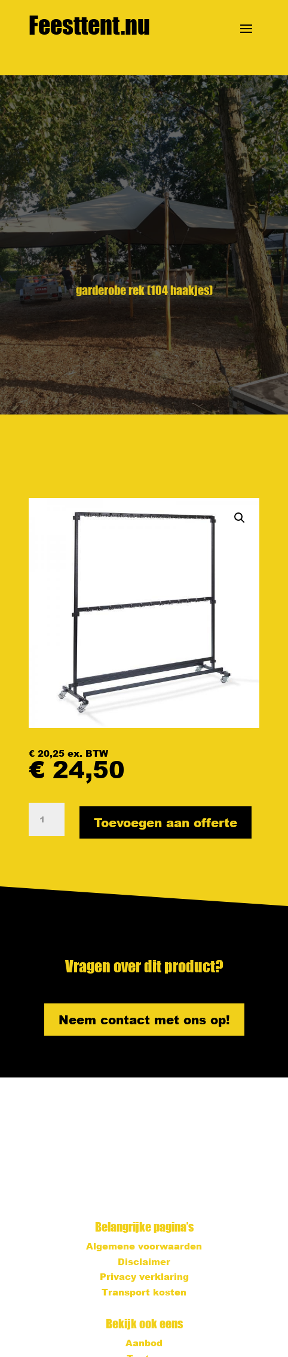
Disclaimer (144, 1261)
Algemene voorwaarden (144, 1245)
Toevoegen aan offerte (165, 822)
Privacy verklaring (144, 1276)
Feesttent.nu (89, 25)
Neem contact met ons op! (144, 1019)
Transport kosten (144, 1291)
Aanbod (144, 1342)
